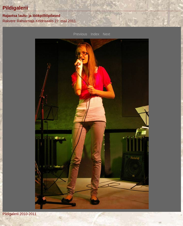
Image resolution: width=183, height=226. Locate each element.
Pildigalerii (15, 8)
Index (95, 34)
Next (106, 34)
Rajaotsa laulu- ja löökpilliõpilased (31, 16)
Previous (80, 34)
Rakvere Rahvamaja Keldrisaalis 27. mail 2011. (40, 21)
